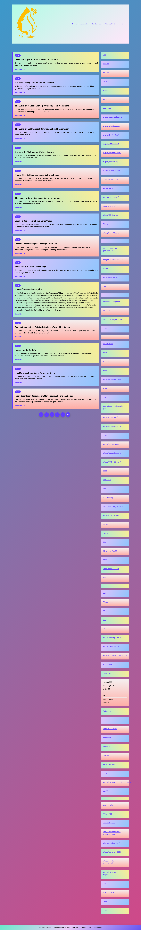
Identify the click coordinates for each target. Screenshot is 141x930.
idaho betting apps (110, 179)
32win (105, 388)
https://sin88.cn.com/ (112, 126)
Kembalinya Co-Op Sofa (25, 350)
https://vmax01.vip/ (110, 277)
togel (105, 99)
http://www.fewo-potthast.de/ (110, 862)
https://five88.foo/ (111, 135)
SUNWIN (106, 81)
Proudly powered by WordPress (50, 927)
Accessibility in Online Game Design (30, 267)
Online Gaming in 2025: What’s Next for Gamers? (36, 59)
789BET (105, 560)
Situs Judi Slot (108, 892)
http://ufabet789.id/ (111, 646)
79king (105, 224)
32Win (105, 268)
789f (104, 286)
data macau (108, 344)
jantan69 (106, 689)
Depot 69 (106, 702)
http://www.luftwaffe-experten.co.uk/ (111, 833)
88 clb (105, 542)
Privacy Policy (110, 24)
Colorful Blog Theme (78, 927)
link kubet (106, 310)
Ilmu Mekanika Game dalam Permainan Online (35, 373)
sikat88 (105, 692)
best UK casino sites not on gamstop (113, 407)
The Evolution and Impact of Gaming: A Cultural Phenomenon (42, 129)
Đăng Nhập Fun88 (110, 551)
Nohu (105, 489)
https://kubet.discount (112, 453)
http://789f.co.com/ (111, 197)
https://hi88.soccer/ (111, 569)
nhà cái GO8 (108, 188)
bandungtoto (108, 685)
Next (68, 414)
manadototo (108, 805)
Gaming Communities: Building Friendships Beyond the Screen (42, 327)
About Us (84, 24)
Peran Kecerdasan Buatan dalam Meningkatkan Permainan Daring (44, 396)
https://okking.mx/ (111, 144)
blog (17, 55)
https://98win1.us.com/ (112, 426)
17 (62, 415)
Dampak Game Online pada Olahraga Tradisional (36, 244)
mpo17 (105, 791)
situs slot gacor (109, 823)
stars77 (106, 755)
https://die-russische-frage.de (112, 873)
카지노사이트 (107, 814)
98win (105, 353)
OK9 (104, 629)
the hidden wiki (109, 764)
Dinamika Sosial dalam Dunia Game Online (33, 221)
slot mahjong (108, 497)
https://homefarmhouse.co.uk (115, 655)
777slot (106, 64)
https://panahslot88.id (112, 852)
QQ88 (105, 593)
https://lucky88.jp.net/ (112, 117)
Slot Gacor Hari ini (110, 729)
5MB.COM (107, 108)
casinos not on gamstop (113, 302)
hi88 (104, 578)
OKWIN (105, 533)
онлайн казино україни (111, 170)
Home (74, 24)
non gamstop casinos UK (113, 259)
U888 (105, 471)
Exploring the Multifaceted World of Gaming (34, 152)
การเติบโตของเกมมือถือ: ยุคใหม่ (29, 290)
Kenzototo (107, 673)
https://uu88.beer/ (110, 417)
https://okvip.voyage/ (111, 515)
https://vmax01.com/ (111, 233)
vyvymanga (107, 773)
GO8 (104, 397)
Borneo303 (107, 746)
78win (105, 611)
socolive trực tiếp (110, 206)
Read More (20, 69)
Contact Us (96, 24)
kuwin (105, 328)
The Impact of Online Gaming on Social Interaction (37, 198)
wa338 (105, 696)
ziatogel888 (107, 682)
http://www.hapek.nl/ (111, 843)
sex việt (106, 524)
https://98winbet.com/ (112, 379)
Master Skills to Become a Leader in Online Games (37, 175)
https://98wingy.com (111, 215)
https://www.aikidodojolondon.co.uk (117, 782)
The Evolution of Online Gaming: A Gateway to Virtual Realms (42, 106)
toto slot (106, 361)
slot (104, 55)
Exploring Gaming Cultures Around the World (34, 83)
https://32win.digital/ (111, 444)
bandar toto (107, 738)
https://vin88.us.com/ (112, 153)
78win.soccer (108, 602)
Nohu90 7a (107, 480)
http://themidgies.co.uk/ (112, 637)
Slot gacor (107, 711)
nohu (105, 370)
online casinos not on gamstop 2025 (111, 249)
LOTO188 (106, 72)
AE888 (105, 90)
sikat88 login (108, 699)
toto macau (107, 664)
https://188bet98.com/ (112, 462)
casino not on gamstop (112, 319)
